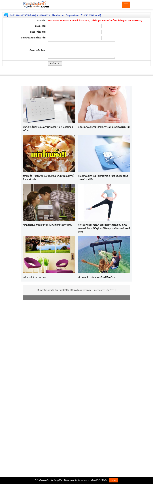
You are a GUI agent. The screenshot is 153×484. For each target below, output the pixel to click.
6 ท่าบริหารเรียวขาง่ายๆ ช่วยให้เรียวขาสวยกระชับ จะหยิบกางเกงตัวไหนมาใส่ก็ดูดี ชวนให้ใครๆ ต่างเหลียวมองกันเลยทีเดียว (104, 228)
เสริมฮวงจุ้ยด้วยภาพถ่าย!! (34, 277)
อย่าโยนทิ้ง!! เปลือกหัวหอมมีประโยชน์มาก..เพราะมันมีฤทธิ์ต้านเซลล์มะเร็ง (48, 177)
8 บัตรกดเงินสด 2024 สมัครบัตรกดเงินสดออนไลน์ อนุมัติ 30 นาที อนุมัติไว (103, 177)
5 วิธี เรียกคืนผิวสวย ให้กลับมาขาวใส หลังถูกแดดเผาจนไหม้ (104, 127)
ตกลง (114, 480)
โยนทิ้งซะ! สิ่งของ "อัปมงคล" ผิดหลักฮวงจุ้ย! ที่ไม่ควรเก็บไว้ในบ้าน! (48, 128)
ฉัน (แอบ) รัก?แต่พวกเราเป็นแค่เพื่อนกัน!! (96, 277)
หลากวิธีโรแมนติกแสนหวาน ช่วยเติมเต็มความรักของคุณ (47, 225)
